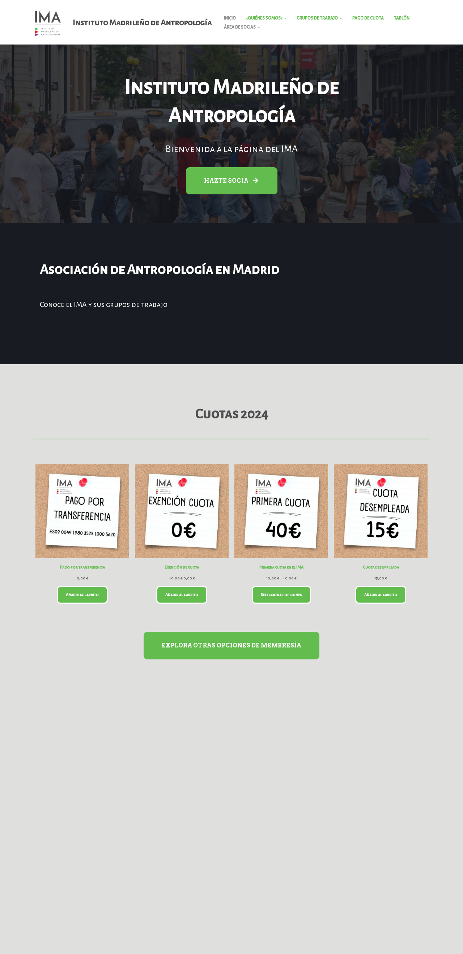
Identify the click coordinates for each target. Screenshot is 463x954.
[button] (285, 18)
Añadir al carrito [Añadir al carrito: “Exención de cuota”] (181, 594)
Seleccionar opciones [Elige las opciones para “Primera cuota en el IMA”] (281, 594)
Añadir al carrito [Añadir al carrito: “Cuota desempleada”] (380, 594)
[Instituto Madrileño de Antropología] (118, 23)
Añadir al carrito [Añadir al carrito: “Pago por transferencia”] (82, 594)
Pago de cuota (368, 18)
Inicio (230, 18)
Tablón (401, 18)
